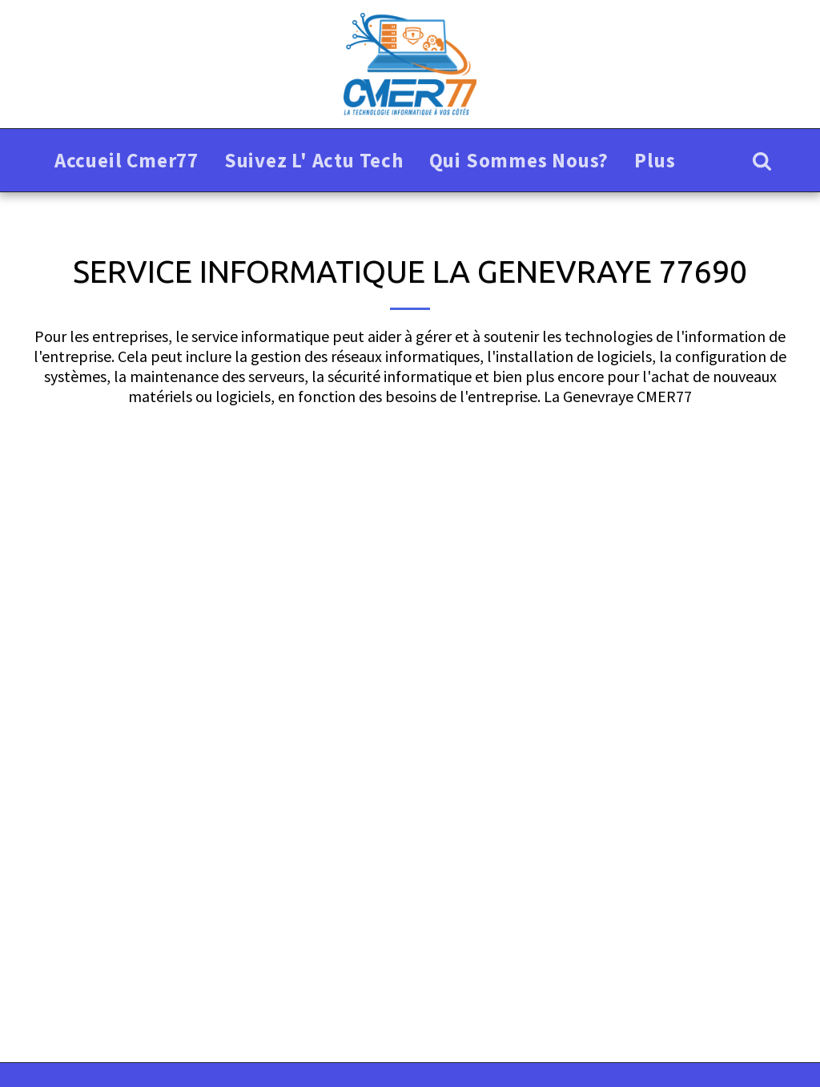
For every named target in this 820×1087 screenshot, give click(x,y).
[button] (762, 161)
